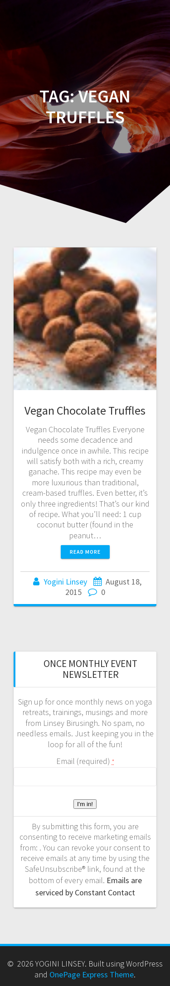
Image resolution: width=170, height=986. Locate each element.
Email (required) (85, 761)
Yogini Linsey (65, 581)
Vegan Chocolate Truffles (85, 410)
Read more (85, 551)
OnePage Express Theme (91, 974)
